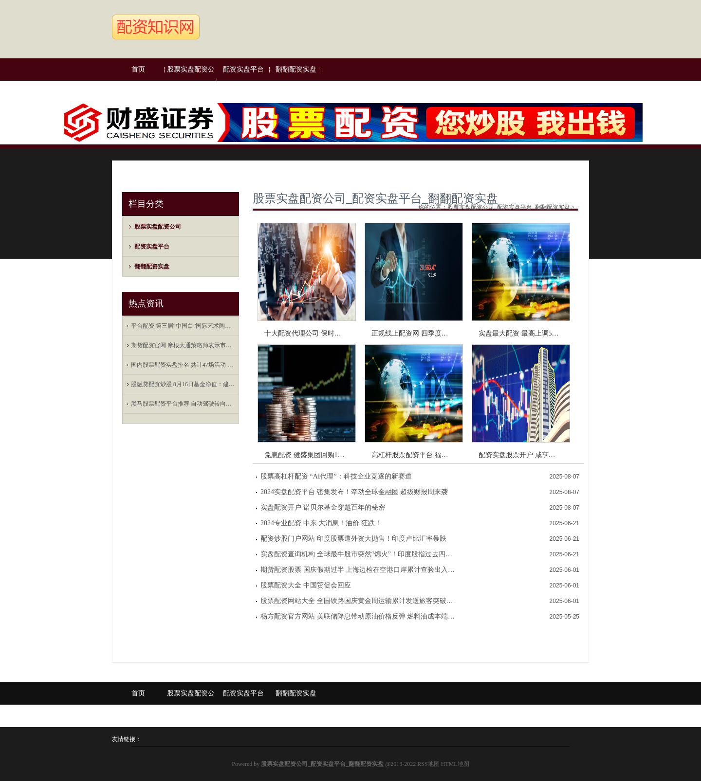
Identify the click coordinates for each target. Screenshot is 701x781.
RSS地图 (428, 764)
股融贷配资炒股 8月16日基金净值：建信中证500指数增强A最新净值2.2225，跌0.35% (183, 384)
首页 (138, 69)
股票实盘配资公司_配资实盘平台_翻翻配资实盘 (375, 198)
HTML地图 (455, 764)
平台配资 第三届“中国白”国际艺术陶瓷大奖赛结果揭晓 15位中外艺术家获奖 (183, 325)
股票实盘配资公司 (191, 80)
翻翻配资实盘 (296, 69)
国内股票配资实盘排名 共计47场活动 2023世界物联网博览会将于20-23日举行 (183, 364)
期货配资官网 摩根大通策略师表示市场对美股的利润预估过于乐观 (183, 345)
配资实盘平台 (243, 69)
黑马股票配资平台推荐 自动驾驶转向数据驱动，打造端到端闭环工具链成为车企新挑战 (183, 403)
